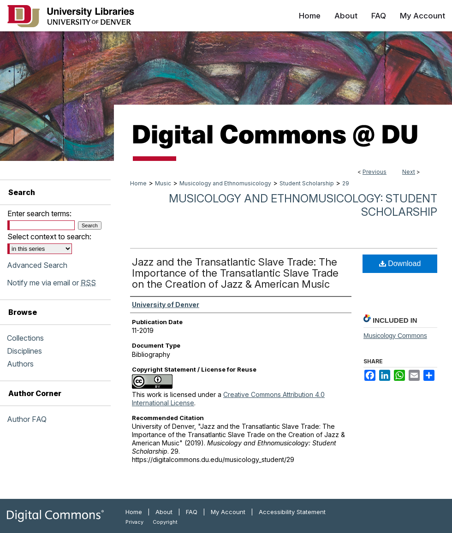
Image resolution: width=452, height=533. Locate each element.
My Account (228, 511)
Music (163, 183)
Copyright (165, 522)
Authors (20, 363)
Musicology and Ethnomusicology (225, 183)
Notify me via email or (51, 282)
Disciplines (24, 350)
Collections (25, 338)
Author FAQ (27, 419)
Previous (375, 171)
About (163, 511)
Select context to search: (49, 236)
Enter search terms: (39, 213)
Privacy (134, 522)
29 (345, 183)
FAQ (191, 511)
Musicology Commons (395, 335)
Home (138, 183)
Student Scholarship (307, 183)
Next (408, 171)
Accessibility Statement (292, 511)
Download (400, 263)
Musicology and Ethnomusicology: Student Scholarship (303, 205)
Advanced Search (37, 265)
